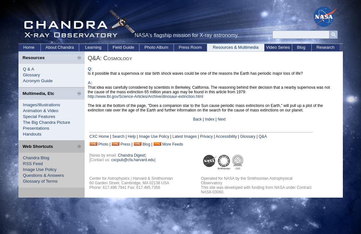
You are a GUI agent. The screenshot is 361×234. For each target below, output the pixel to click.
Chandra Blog (36, 157)
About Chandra (59, 47)
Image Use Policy (40, 169)
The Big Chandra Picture (46, 122)
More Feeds (172, 144)
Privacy (206, 136)
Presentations (36, 128)
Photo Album (156, 47)
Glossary (31, 74)
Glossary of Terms (40, 181)
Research (326, 47)
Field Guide (123, 47)
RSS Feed (33, 163)
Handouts (32, 134)
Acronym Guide (38, 80)
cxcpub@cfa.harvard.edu (133, 160)
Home (29, 47)
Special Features (39, 116)
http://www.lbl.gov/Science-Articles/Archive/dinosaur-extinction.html (145, 96)
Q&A (263, 136)
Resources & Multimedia (236, 47)
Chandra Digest (131, 155)
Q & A (28, 69)
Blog (301, 47)
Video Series (278, 47)
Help (132, 136)
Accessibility (226, 136)
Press (125, 144)
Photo (103, 144)
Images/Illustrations (41, 104)
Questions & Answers (43, 175)
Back (197, 119)
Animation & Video (40, 110)
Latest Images (184, 136)
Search (118, 136)
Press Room (190, 47)
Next (222, 119)
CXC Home (99, 136)
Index (209, 119)
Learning (93, 47)
